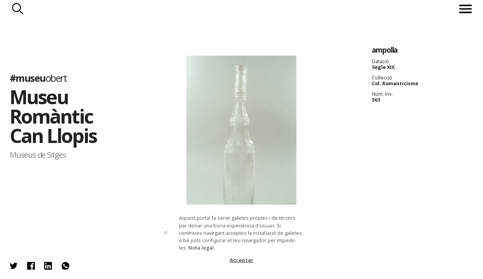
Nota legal (201, 247)
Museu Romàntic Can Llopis (53, 116)
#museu (38, 77)
